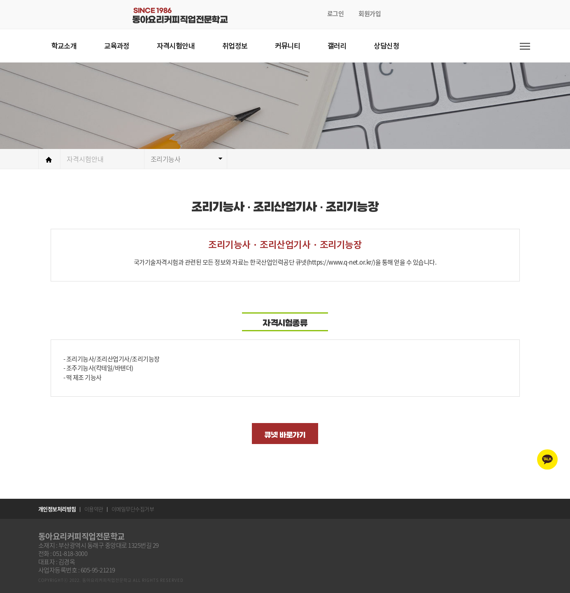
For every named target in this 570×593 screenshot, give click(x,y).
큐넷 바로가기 (285, 435)
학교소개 (64, 45)
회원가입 (369, 13)
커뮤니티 (287, 45)
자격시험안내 (176, 45)
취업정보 (235, 45)
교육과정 (117, 45)
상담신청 (386, 45)
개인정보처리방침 (57, 509)
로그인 (335, 13)
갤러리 (337, 45)
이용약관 (93, 509)
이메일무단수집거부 (133, 509)
